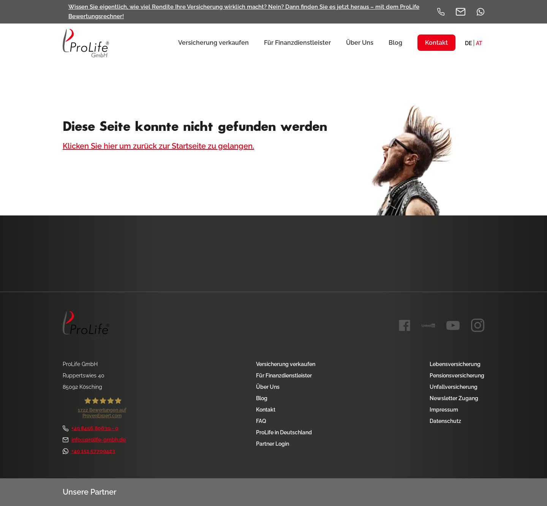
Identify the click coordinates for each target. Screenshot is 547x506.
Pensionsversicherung (457, 375)
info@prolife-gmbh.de (94, 440)
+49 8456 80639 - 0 (91, 428)
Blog (261, 398)
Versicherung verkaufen (285, 364)
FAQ (261, 421)
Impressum (444, 410)
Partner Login (272, 444)
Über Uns (268, 387)
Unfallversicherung (453, 387)
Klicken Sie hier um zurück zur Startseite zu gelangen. (158, 146)
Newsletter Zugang (454, 398)
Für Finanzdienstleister (284, 375)
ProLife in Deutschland (284, 432)
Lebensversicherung (455, 364)
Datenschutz (445, 421)
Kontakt (265, 410)
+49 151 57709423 (89, 451)
